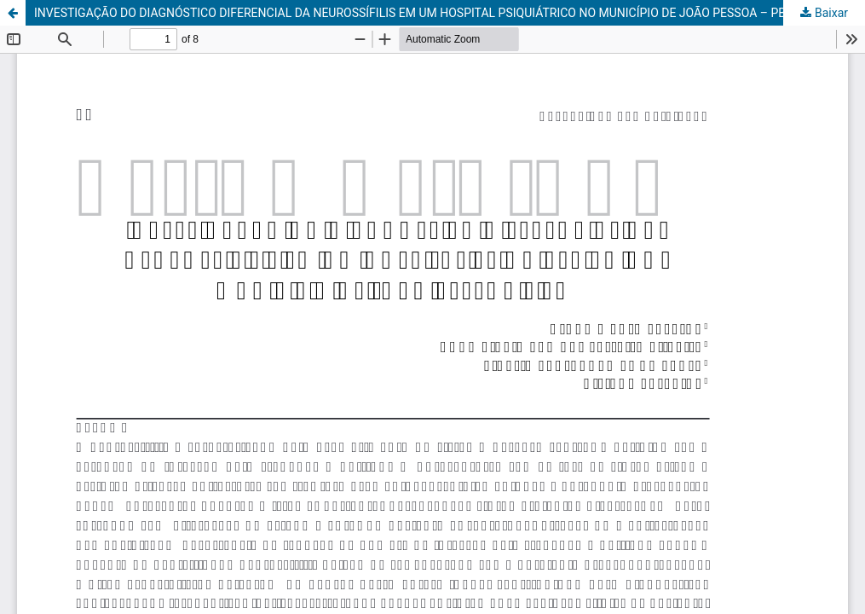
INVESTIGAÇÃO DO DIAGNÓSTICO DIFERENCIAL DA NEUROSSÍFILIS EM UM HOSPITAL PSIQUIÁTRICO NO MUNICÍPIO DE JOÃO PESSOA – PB (410, 13)
